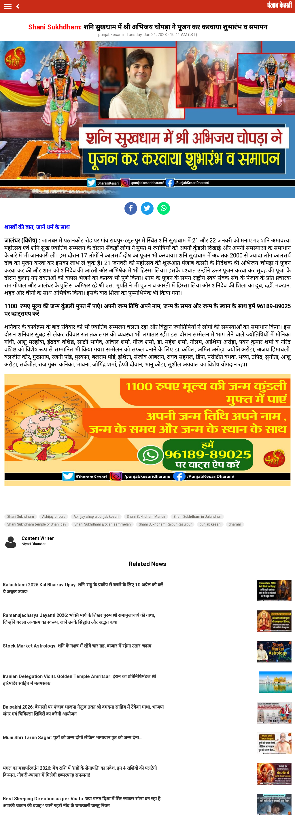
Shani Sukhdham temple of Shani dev (36, 524)
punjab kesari (210, 524)
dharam (235, 524)
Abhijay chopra (53, 517)
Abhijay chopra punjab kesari (96, 517)
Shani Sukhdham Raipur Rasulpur (165, 524)
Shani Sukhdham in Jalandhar (197, 517)
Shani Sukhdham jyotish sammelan (102, 524)
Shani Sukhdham (20, 517)
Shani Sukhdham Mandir (146, 517)
